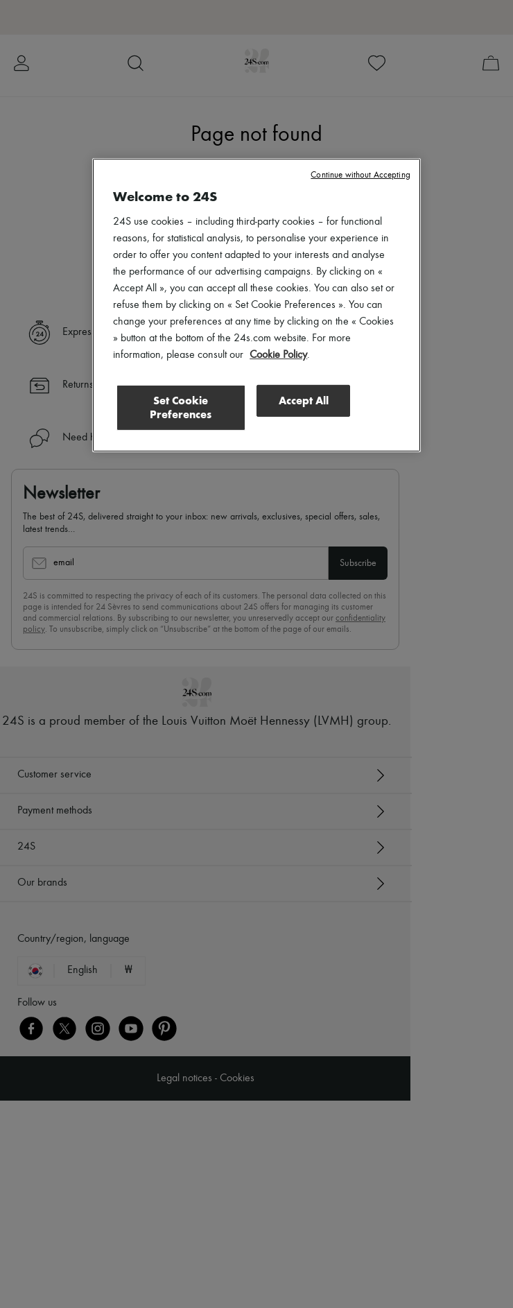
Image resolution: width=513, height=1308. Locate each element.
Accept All (304, 400)
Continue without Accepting (360, 175)
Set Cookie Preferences (180, 407)
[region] (256, 305)
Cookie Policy (278, 355)
